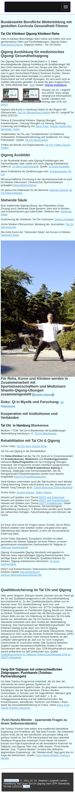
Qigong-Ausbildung (56, 84)
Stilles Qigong (43, 492)
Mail (32, 84)
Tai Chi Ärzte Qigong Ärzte (32, 446)
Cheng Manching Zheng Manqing (52, 487)
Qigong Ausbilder (64, 219)
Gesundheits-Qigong (24, 185)
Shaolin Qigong (43, 394)
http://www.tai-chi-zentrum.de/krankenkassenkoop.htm (21, 573)
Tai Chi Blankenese (45, 433)
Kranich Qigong (25, 492)
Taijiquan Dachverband (14, 547)
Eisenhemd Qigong (12, 44)
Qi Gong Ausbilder (59, 166)
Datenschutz (11, 780)
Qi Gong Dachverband (25, 166)
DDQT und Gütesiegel (51, 497)
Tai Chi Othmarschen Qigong (33, 112)
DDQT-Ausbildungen (50, 503)
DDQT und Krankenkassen (54, 500)
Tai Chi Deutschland (36, 139)
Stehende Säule (10, 235)
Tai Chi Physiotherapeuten (30, 476)
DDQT (4, 104)
